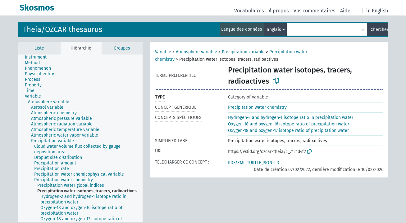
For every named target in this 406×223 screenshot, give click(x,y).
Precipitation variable (243, 52)
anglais (274, 29)
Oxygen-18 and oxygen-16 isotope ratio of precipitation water (288, 124)
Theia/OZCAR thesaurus (62, 29)
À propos (279, 11)
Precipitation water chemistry (257, 107)
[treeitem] (38, 57)
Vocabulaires (249, 11)
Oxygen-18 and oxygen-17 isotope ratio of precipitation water (288, 130)
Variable (163, 52)
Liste (39, 48)
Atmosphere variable (196, 52)
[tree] (80, 138)
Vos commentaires (314, 11)
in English (377, 11)
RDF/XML (236, 162)
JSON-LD (270, 162)
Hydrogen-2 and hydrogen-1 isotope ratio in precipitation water (290, 117)
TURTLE (254, 162)
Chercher (379, 29)
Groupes (122, 48)
